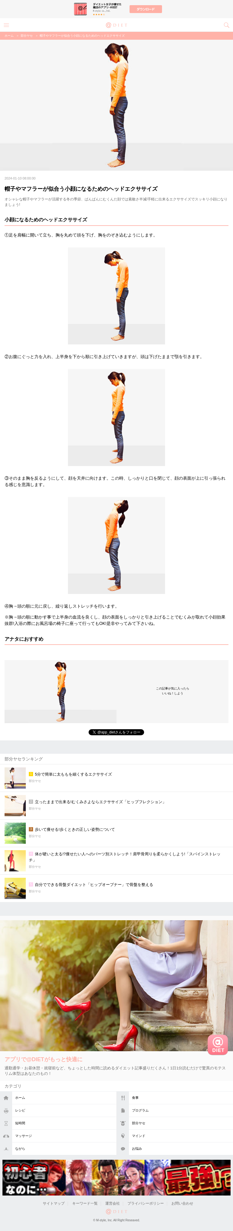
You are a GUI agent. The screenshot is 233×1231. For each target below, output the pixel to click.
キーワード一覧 (85, 1203)
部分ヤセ (138, 1123)
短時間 (20, 1123)
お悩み (137, 1148)
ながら (20, 1148)
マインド (138, 1136)
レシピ (20, 1110)
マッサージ (23, 1136)
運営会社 (112, 1203)
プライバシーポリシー (145, 1203)
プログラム (140, 1110)
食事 (135, 1097)
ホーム (20, 1097)
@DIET (116, 24)
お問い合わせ (182, 1203)
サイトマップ (54, 1203)
